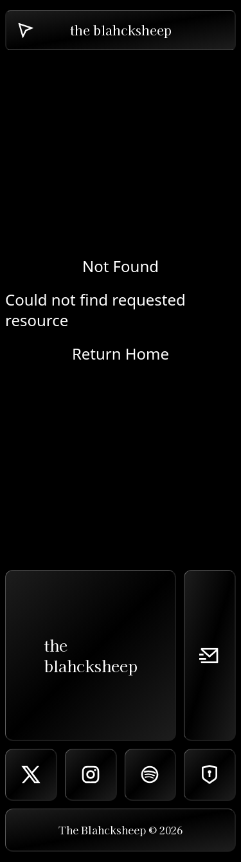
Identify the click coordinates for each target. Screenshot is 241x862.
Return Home (120, 354)
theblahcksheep (91, 655)
